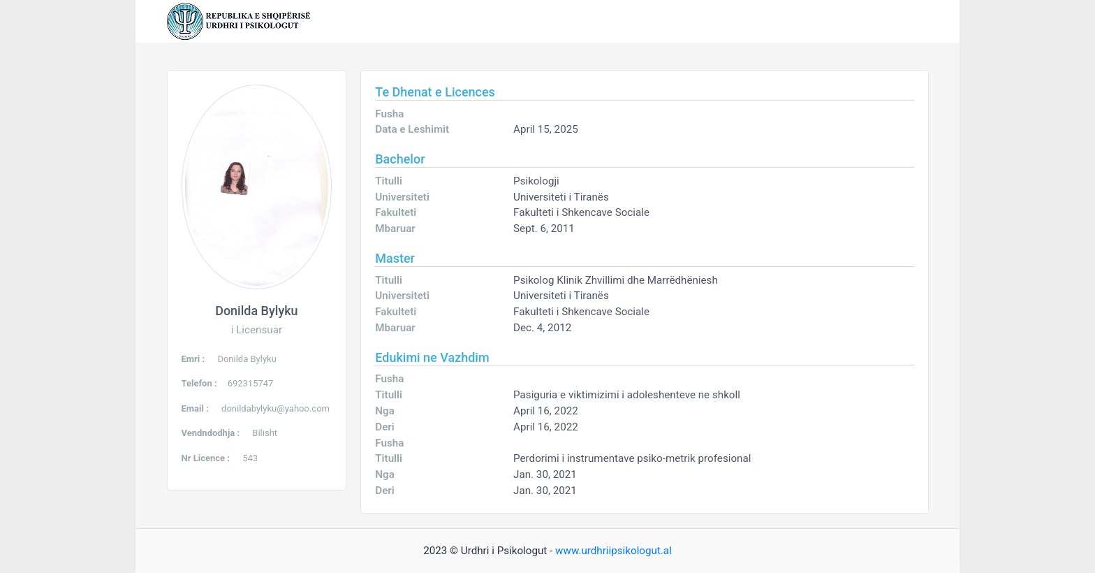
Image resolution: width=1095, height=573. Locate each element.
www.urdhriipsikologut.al (613, 550)
